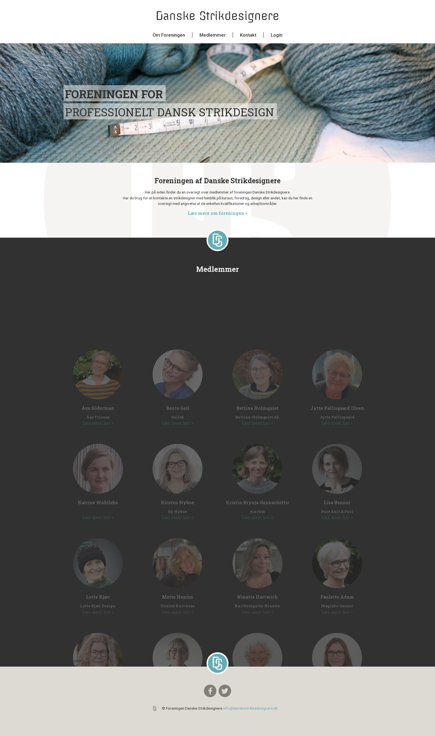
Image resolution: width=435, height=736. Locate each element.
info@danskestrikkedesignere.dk (250, 708)
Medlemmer (212, 35)
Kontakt (248, 35)
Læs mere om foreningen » (217, 213)
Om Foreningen (169, 35)
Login (276, 35)
